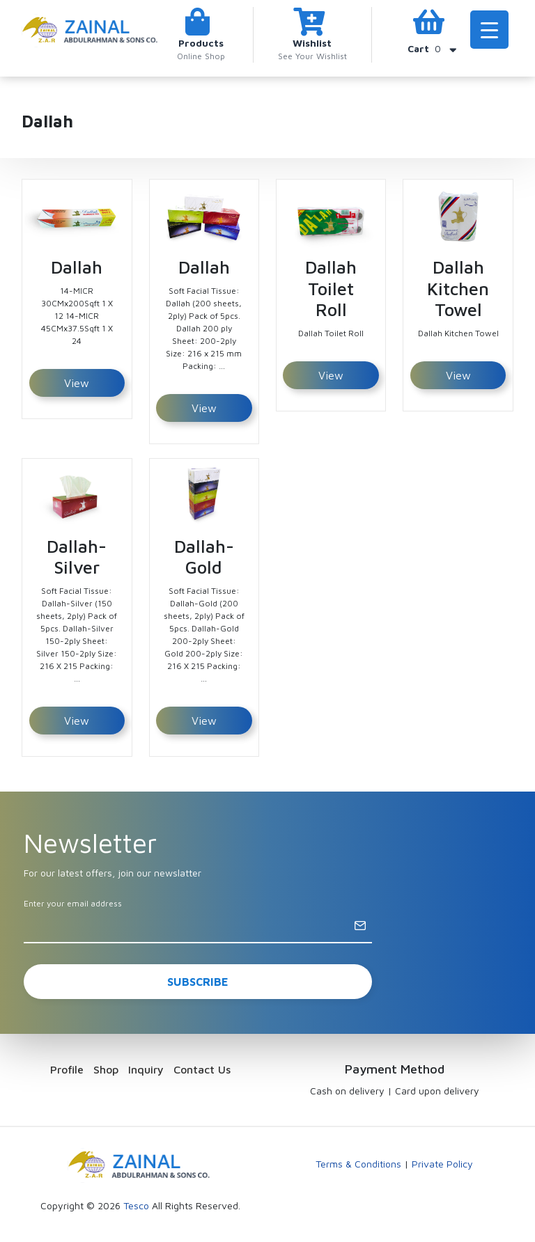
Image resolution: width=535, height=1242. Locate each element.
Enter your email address (73, 903)
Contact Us (202, 1069)
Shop (105, 1069)
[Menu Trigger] (489, 29)
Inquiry (146, 1069)
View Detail (76, 387)
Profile (67, 1069)
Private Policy (442, 1164)
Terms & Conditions (358, 1164)
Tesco (136, 1205)
